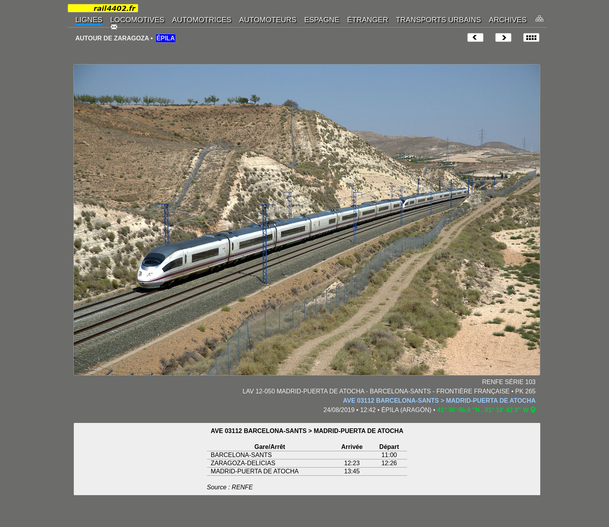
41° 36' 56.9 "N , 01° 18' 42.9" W (483, 410)
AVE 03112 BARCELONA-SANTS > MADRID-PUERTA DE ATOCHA (439, 400)
